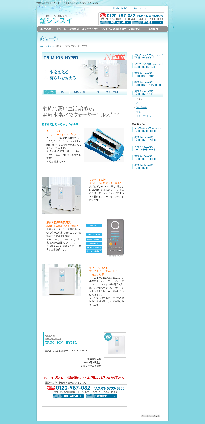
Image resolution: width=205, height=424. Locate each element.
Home (41, 46)
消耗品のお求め (119, 8)
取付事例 (74, 29)
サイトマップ (139, 8)
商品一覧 (61, 29)
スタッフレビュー (144, 116)
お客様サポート (137, 29)
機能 (138, 103)
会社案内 (153, 29)
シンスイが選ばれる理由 (113, 29)
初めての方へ (46, 29)
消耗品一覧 (141, 107)
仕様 (138, 112)
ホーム (103, 8)
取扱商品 (50, 46)
